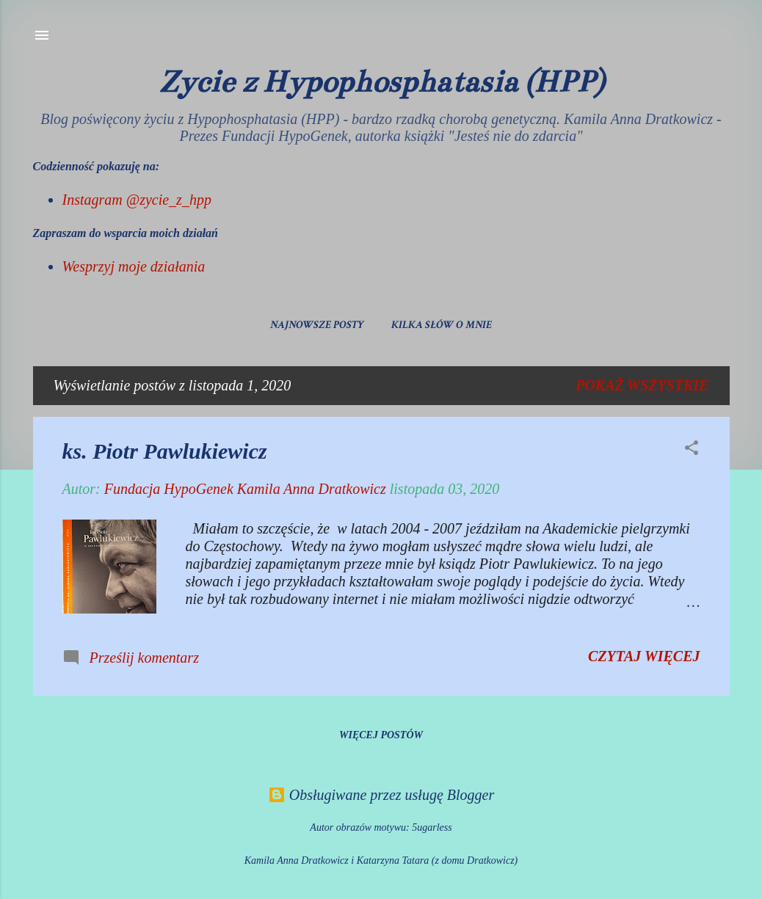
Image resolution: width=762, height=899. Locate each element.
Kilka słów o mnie (441, 325)
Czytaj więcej (644, 656)
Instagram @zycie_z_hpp (136, 200)
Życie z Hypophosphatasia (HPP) (381, 81)
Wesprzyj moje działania (134, 266)
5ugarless (431, 827)
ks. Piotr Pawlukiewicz (164, 451)
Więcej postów (381, 734)
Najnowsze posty (317, 325)
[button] (691, 449)
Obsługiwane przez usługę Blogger (381, 795)
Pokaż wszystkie (642, 385)
